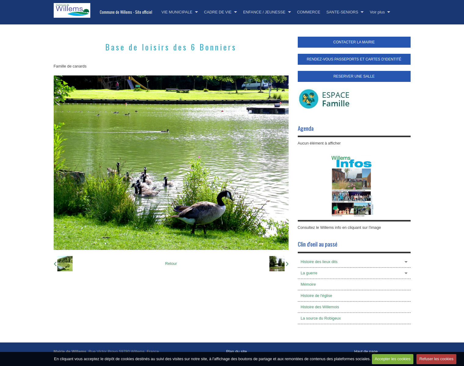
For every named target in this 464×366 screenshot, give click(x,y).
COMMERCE (308, 12)
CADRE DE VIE (218, 12)
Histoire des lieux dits (319, 261)
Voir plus (377, 12)
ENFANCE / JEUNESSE (264, 12)
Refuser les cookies (436, 359)
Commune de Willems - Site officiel (126, 12)
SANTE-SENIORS (342, 12)
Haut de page (366, 351)
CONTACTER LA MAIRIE (354, 42)
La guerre (309, 273)
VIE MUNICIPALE (176, 12)
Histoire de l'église (316, 295)
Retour (171, 263)
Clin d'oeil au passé (317, 244)
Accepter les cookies (392, 359)
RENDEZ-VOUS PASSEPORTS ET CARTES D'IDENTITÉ (354, 59)
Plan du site (236, 351)
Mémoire (308, 284)
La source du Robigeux (321, 318)
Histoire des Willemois (320, 307)
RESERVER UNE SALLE (354, 76)
